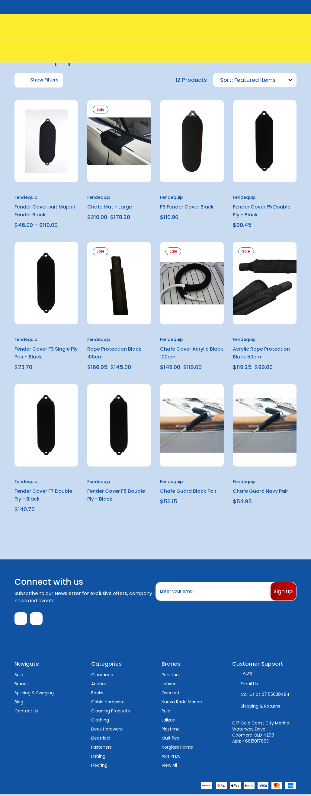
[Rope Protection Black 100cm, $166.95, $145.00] (119, 283)
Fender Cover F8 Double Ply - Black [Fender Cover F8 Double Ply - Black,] (116, 495)
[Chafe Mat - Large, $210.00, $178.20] (119, 141)
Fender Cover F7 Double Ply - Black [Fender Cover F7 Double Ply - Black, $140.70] (43, 495)
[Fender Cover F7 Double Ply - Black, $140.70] (46, 425)
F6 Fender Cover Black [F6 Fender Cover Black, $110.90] (187, 206)
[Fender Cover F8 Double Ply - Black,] (119, 425)
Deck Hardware (107, 731)
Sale (18, 676)
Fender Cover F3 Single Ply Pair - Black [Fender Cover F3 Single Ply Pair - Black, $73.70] (46, 352)
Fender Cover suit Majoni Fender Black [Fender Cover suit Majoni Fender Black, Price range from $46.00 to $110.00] (44, 210)
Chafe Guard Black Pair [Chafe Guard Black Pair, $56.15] (188, 491)
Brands (21, 686)
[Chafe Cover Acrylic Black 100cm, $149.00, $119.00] (192, 283)
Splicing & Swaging (34, 695)
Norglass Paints (177, 749)
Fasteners (101, 749)
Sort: (226, 80)
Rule (166, 713)
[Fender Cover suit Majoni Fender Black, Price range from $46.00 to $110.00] (46, 141)
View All (169, 767)
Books (97, 695)
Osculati (170, 695)
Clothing (100, 722)
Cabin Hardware (108, 704)
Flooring (99, 767)
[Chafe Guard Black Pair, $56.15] (192, 425)
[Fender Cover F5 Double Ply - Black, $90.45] (265, 141)
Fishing (98, 758)
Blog (18, 704)
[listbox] (265, 80)
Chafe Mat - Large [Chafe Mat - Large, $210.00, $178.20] (109, 206)
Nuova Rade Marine (182, 704)
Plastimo (171, 731)
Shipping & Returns (260, 708)
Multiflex (170, 740)
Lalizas (168, 722)
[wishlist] (59, 109)
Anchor (98, 686)
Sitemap (90, 785)
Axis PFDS (171, 758)
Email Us (249, 686)
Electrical (100, 740)
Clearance (102, 676)
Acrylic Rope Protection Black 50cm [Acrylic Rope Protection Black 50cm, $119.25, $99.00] (261, 352)
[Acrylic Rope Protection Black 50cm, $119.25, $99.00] (265, 283)
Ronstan (170, 676)
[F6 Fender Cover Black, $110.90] (192, 141)
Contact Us (26, 713)
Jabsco (169, 686)
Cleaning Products (110, 713)
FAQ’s (246, 675)
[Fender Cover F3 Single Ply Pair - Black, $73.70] (46, 283)
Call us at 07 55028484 (265, 696)
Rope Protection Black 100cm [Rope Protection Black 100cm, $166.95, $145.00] (114, 352)
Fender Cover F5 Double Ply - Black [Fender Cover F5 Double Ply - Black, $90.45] (261, 210)
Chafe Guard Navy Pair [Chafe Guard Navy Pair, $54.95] (260, 491)
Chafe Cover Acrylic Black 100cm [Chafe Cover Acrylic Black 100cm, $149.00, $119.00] (191, 352)
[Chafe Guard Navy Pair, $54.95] (265, 425)
